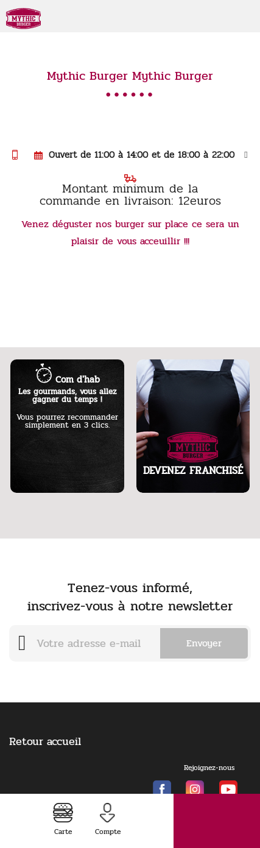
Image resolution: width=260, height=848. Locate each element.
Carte (62, 819)
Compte (108, 819)
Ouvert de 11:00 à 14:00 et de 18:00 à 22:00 (140, 154)
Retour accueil (45, 741)
